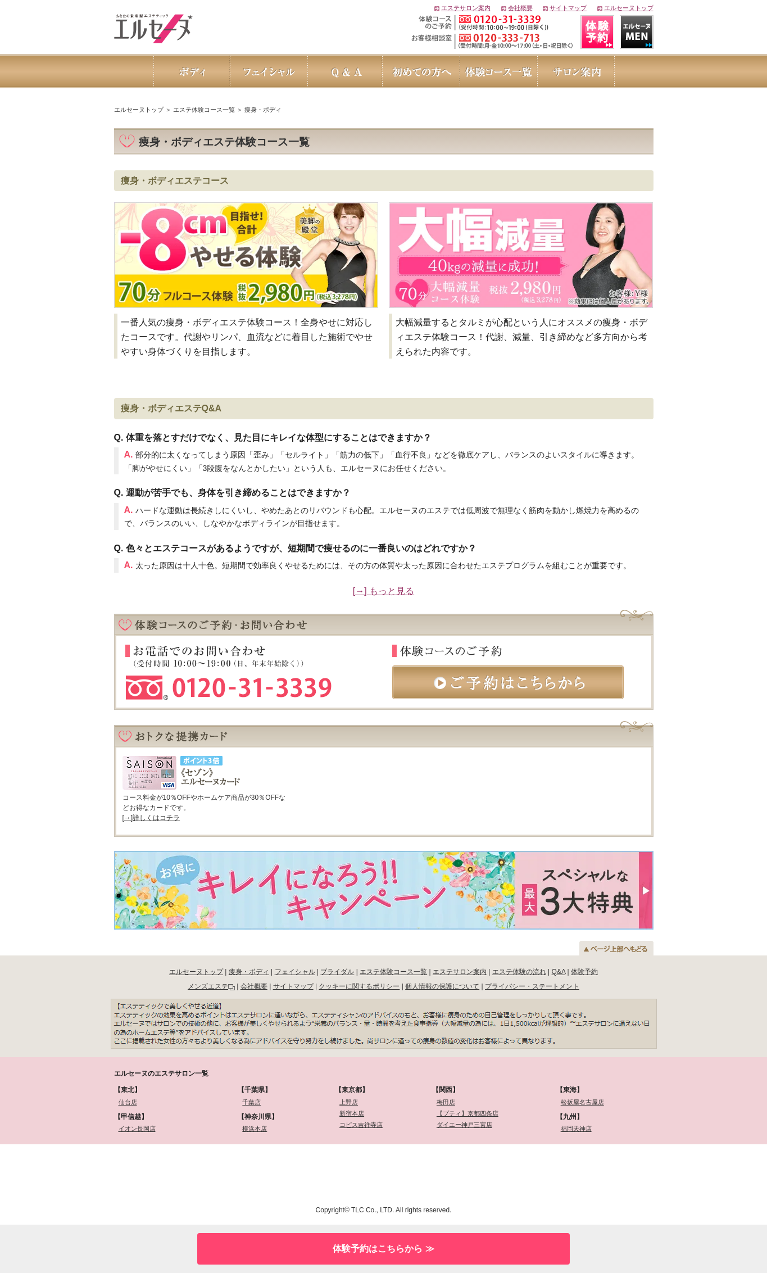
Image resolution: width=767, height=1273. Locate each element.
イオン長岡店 (137, 1128)
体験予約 (584, 972)
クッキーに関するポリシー (359, 986)
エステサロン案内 (466, 7)
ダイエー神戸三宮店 (464, 1124)
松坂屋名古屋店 (582, 1102)
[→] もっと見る (383, 591)
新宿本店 (351, 1113)
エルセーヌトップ (628, 7)
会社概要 (520, 7)
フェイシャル (295, 972)
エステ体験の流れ (519, 972)
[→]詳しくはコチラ (151, 818)
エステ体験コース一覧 (393, 972)
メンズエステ (208, 986)
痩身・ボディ (249, 972)
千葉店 (251, 1102)
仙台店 (128, 1102)
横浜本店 (254, 1128)
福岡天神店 (576, 1128)
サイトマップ (568, 7)
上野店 (348, 1102)
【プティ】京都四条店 (467, 1113)
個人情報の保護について (442, 986)
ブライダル (337, 972)
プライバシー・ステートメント (532, 986)
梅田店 (446, 1102)
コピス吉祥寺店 (361, 1124)
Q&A (559, 972)
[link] (174, 1173)
